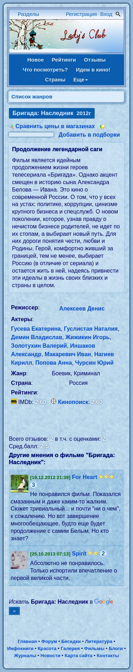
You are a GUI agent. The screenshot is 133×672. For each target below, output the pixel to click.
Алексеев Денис (82, 309)
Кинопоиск (73, 402)
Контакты (108, 655)
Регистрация (81, 14)
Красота (47, 648)
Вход (106, 14)
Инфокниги (20, 648)
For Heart (84, 477)
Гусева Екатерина (36, 329)
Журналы (25, 655)
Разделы (28, 14)
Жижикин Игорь (87, 337)
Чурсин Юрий (94, 363)
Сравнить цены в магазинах (55, 126)
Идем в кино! (93, 70)
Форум (49, 641)
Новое (35, 60)
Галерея (70, 648)
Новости (50, 655)
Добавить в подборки (89, 135)
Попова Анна (53, 363)
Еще (80, 79)
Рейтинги (64, 60)
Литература (98, 641)
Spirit (79, 554)
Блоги (116, 648)
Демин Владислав (36, 337)
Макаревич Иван (68, 354)
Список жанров (31, 96)
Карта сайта (78, 655)
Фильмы (94, 648)
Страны (55, 79)
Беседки (71, 641)
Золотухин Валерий (39, 346)
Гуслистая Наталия (91, 329)
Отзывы (95, 60)
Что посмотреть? (45, 70)
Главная (27, 641)
